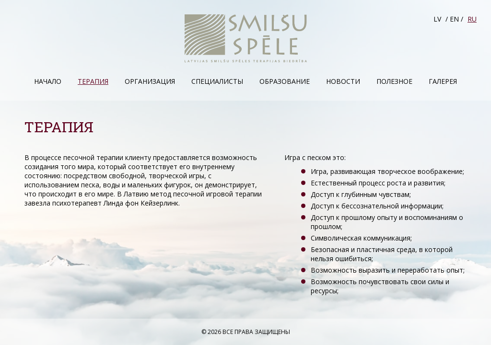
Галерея (443, 81)
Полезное (394, 81)
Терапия (93, 81)
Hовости (343, 81)
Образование (284, 81)
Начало (47, 81)
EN (454, 18)
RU (472, 18)
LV (437, 18)
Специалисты (217, 81)
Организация (150, 81)
